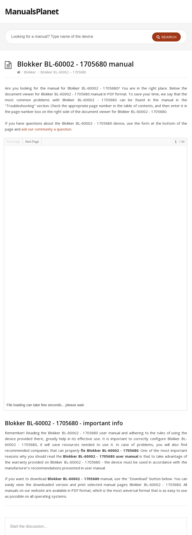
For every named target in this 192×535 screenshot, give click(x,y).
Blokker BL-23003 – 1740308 (33, 383)
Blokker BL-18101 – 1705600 (125, 473)
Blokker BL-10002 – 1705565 (33, 500)
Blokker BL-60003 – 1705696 (33, 491)
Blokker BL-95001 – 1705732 (33, 346)
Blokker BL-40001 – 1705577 (33, 410)
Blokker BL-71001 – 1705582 (125, 437)
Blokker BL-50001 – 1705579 (125, 428)
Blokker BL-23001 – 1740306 (33, 355)
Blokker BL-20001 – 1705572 (33, 392)
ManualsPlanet (32, 11)
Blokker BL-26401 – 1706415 (33, 428)
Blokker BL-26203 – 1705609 (125, 419)
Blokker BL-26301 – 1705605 (33, 374)
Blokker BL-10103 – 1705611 (125, 383)
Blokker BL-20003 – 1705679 (33, 446)
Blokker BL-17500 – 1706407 (125, 491)
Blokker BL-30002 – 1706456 (125, 346)
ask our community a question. (46, 129)
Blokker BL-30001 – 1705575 (125, 392)
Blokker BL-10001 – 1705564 (125, 482)
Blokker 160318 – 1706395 (123, 355)
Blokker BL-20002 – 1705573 (33, 464)
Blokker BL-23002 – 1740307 (125, 401)
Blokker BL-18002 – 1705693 (125, 410)
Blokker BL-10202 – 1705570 (33, 473)
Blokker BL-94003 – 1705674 (125, 446)
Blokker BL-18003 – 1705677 (33, 365)
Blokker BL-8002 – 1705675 (33, 419)
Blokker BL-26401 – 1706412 (125, 455)
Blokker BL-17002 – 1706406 (33, 401)
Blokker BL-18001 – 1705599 (125, 464)
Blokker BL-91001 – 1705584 (125, 374)
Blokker (30, 72)
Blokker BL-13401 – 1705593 (33, 482)
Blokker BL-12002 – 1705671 (125, 365)
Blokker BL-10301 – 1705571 (33, 455)
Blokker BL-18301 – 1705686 (33, 437)
